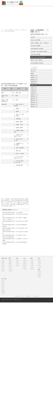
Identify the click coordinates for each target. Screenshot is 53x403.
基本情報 (33, 37)
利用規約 (28, 296)
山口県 (39, 267)
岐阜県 (24, 263)
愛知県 (24, 267)
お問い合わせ (36, 296)
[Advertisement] (26, 17)
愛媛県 (39, 274)
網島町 (32, 73)
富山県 (17, 262)
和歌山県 (32, 269)
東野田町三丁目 (34, 79)
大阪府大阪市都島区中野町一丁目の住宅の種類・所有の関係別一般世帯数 (15, 229)
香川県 (39, 273)
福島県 (2, 270)
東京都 (10, 269)
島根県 (39, 262)
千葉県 (10, 267)
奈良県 (32, 267)
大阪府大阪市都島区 (9, 29)
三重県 (24, 269)
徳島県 (39, 271)
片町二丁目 (33, 71)
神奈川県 (11, 270)
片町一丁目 (33, 69)
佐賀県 (2, 282)
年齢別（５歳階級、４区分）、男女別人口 (40, 42)
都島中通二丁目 (34, 100)
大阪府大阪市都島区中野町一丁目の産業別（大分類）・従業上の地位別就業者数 (15, 236)
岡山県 (39, 263)
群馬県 (10, 263)
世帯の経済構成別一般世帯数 (37, 63)
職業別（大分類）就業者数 (36, 60)
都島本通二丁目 (34, 106)
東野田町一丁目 (34, 75)
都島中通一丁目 (34, 98)
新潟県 (17, 260)
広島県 (39, 265)
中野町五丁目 (33, 92)
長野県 (24, 262)
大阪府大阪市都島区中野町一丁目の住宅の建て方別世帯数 (15, 232)
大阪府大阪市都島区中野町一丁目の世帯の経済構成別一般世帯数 (15, 243)
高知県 (39, 276)
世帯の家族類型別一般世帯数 (37, 48)
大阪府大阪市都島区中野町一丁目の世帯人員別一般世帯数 (15, 222)
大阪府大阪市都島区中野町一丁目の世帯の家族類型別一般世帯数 (15, 225)
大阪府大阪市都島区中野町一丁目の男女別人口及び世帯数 (15, 215)
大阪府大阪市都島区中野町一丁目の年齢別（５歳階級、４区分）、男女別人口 (15, 218)
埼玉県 (10, 265)
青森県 (2, 262)
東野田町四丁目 (34, 81)
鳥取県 (39, 260)
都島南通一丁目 (34, 94)
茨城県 (10, 260)
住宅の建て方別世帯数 (35, 54)
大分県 (2, 287)
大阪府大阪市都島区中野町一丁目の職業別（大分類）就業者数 (15, 239)
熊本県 (2, 286)
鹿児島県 (3, 291)
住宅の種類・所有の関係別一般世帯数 (39, 51)
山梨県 (24, 260)
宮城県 (2, 265)
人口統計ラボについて (19, 296)
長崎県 (2, 284)
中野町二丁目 (33, 87)
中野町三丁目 (33, 89)
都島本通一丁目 (34, 104)
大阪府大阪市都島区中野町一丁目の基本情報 (12, 212)
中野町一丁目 (17, 29)
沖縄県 (2, 293)
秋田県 (2, 267)
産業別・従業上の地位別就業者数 (38, 57)
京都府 (32, 262)
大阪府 (32, 263)
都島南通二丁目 (34, 96)
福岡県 (2, 280)
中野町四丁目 (33, 90)
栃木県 (10, 262)
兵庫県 (32, 265)
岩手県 (2, 263)
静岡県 (24, 265)
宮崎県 (2, 289)
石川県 (17, 263)
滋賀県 (32, 260)
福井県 (17, 265)
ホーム (2, 29)
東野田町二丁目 (34, 77)
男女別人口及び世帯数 (35, 40)
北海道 (2, 260)
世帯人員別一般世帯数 (35, 45)
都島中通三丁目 (34, 102)
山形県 (2, 269)
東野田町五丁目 (34, 83)
